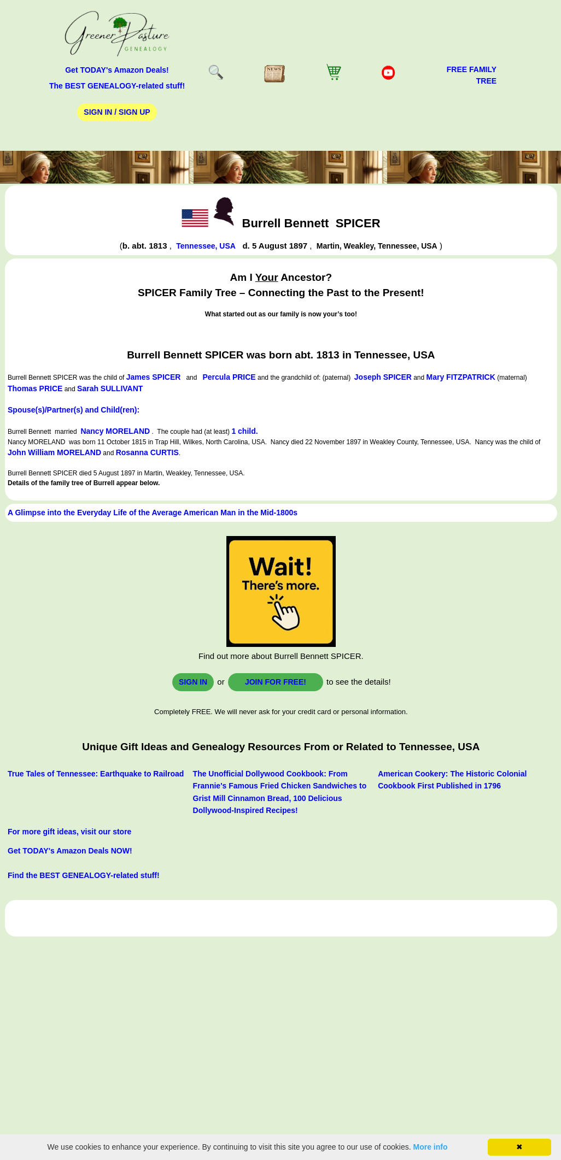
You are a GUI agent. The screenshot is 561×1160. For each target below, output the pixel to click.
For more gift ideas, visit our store (69, 831)
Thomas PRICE (35, 388)
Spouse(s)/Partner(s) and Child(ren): (73, 409)
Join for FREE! (275, 682)
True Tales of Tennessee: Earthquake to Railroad (96, 773)
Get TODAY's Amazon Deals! (117, 70)
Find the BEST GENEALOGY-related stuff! (84, 875)
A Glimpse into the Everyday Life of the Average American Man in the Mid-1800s (152, 512)
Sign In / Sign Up (117, 112)
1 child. (244, 431)
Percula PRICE (228, 377)
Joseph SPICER (383, 377)
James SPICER (153, 377)
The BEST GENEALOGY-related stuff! (117, 85)
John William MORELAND (54, 452)
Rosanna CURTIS (147, 452)
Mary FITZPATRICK (460, 377)
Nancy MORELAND (115, 431)
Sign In (193, 682)
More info (430, 1147)
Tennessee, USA (206, 246)
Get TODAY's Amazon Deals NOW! (70, 850)
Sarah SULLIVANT (110, 388)
